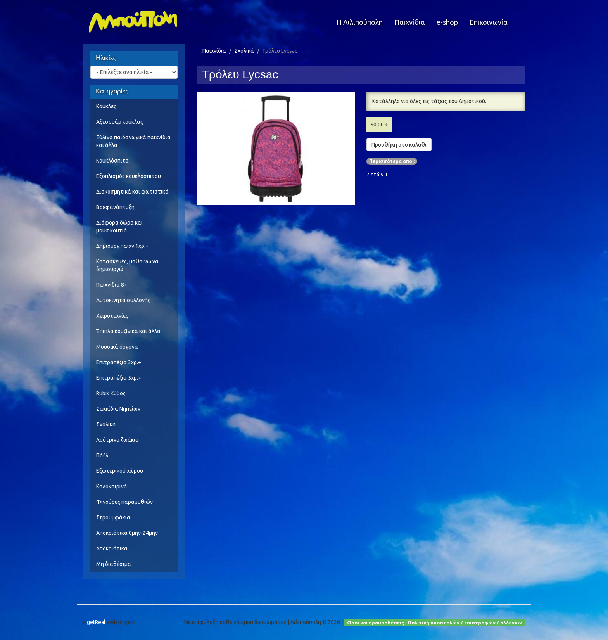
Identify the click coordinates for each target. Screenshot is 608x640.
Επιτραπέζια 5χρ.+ (118, 378)
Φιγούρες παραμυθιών (124, 502)
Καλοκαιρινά (111, 486)
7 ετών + (377, 174)
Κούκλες (106, 106)
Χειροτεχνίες (112, 316)
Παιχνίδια (409, 22)
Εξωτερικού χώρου (119, 471)
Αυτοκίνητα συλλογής (123, 300)
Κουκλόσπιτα (112, 160)
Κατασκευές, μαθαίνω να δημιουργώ (127, 265)
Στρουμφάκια (113, 517)
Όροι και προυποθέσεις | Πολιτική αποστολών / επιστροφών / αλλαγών (434, 622)
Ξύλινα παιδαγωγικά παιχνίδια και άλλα (133, 141)
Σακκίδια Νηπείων (118, 409)
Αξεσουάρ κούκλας (119, 122)
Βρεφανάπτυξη (115, 207)
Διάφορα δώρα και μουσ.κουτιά (119, 227)
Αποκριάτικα (112, 548)
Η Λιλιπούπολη (360, 22)
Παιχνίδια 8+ (111, 285)
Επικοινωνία (489, 22)
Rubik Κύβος (111, 393)
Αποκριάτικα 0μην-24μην (127, 533)
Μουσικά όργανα (117, 347)
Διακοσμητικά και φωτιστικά (132, 192)
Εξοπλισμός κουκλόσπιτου (128, 176)
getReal (96, 622)
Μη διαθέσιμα (113, 564)
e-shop (447, 22)
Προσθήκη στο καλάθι (399, 145)
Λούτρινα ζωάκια (117, 440)
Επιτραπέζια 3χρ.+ (118, 362)
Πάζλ (102, 455)
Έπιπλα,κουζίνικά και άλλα (128, 331)
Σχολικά (106, 424)
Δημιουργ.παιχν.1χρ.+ (122, 246)
